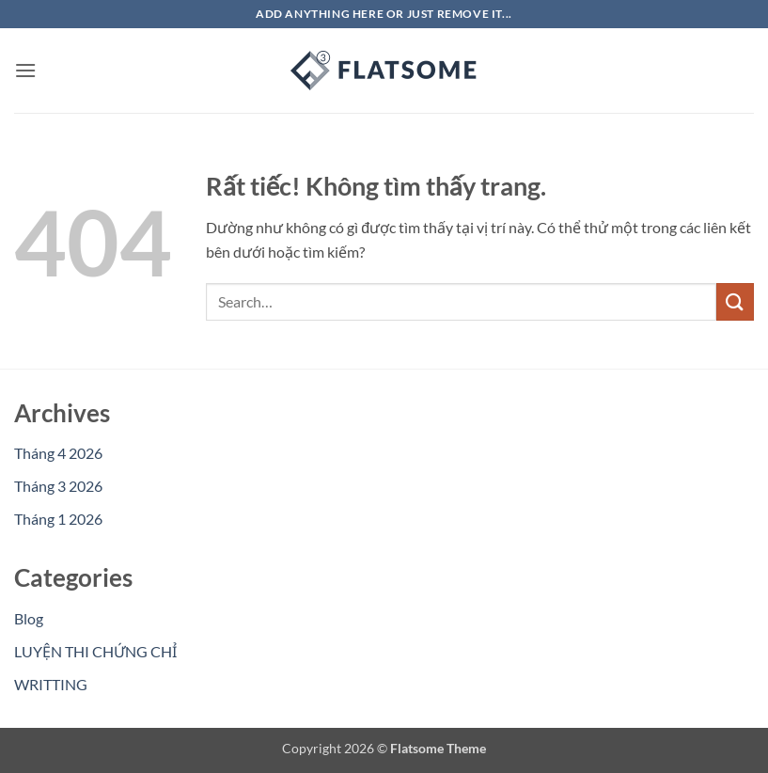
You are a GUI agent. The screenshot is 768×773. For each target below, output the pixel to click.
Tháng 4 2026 (58, 453)
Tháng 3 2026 (58, 486)
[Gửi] (735, 301)
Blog (28, 618)
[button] (25, 70)
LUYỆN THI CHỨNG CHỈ (95, 651)
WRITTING (50, 684)
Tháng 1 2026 (58, 519)
